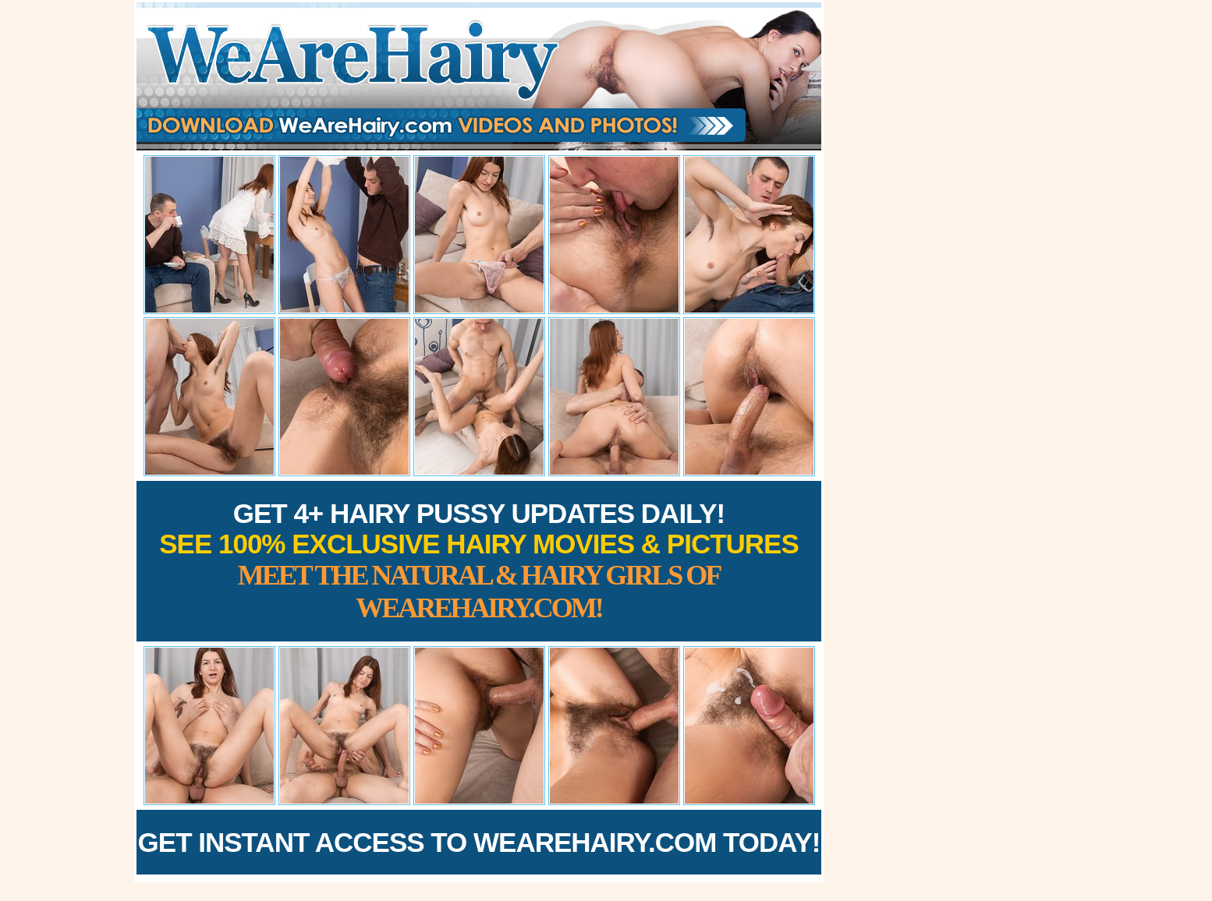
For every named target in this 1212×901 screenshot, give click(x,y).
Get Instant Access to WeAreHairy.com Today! (479, 842)
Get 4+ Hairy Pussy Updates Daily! (479, 561)
